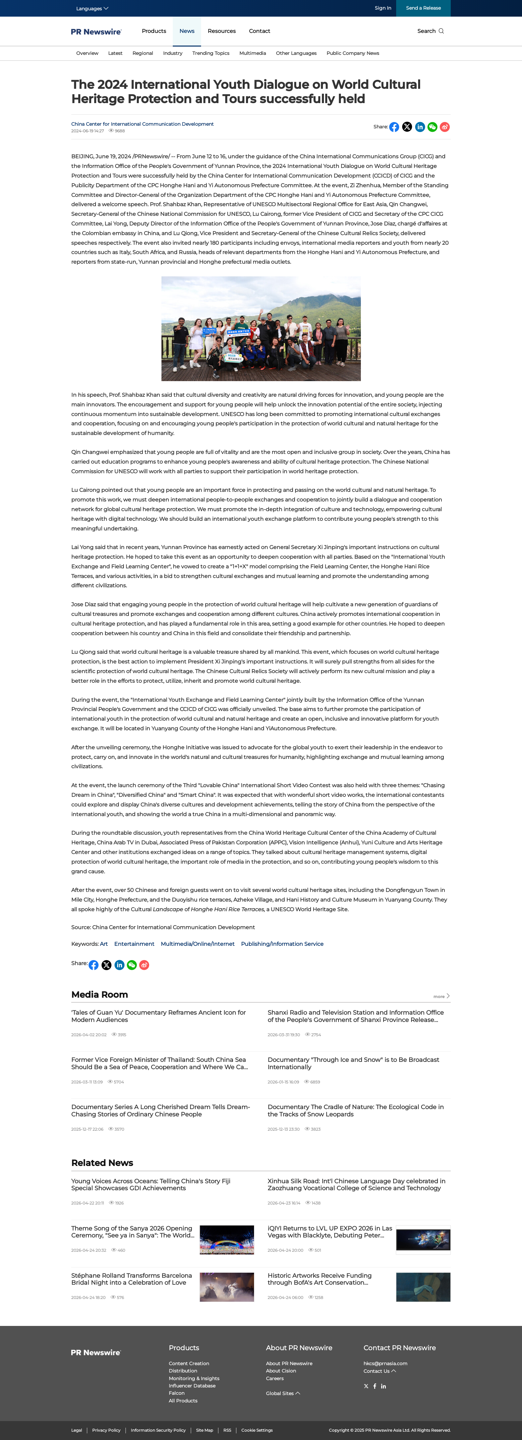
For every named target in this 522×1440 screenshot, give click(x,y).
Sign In (383, 8)
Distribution (183, 1371)
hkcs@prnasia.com (385, 1364)
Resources (222, 31)
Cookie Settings (257, 1430)
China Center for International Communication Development (142, 124)
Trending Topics (210, 53)
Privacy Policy (106, 1430)
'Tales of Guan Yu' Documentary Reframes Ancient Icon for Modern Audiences (158, 1016)
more (442, 996)
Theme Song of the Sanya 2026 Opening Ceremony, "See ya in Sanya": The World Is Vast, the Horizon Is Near (131, 1232)
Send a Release (423, 8)
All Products (183, 1401)
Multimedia (252, 53)
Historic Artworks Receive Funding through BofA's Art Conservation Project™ (320, 1279)
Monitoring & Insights (194, 1378)
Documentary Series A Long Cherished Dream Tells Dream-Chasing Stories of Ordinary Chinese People (160, 1111)
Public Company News (353, 53)
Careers (275, 1378)
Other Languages (296, 53)
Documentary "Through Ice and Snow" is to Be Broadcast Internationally (353, 1064)
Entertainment (134, 944)
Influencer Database (192, 1386)
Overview (87, 53)
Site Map (204, 1430)
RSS (227, 1430)
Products (154, 31)
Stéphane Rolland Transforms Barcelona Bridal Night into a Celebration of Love (131, 1279)
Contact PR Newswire (400, 1348)
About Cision (281, 1371)
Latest (115, 53)
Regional (142, 53)
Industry (172, 53)
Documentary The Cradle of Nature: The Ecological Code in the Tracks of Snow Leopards (356, 1111)
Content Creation (189, 1364)
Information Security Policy (158, 1430)
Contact (259, 31)
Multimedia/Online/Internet (198, 944)
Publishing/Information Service (282, 944)
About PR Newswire (299, 1348)
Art (104, 944)
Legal (76, 1430)
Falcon (176, 1393)
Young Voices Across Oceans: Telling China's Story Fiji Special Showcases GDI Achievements (150, 1185)
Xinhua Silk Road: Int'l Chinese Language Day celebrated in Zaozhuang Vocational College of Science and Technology (356, 1185)
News (186, 31)
